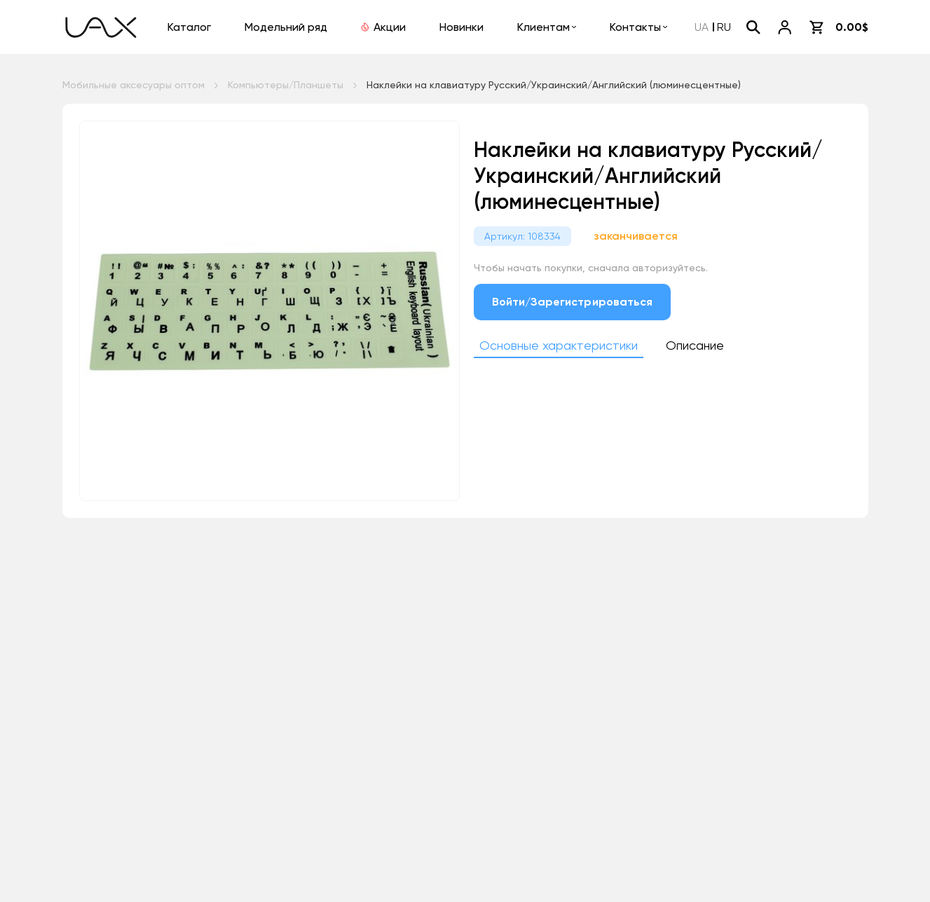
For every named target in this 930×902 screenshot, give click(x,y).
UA (702, 27)
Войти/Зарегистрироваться (572, 301)
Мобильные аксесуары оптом (133, 84)
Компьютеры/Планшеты (285, 84)
